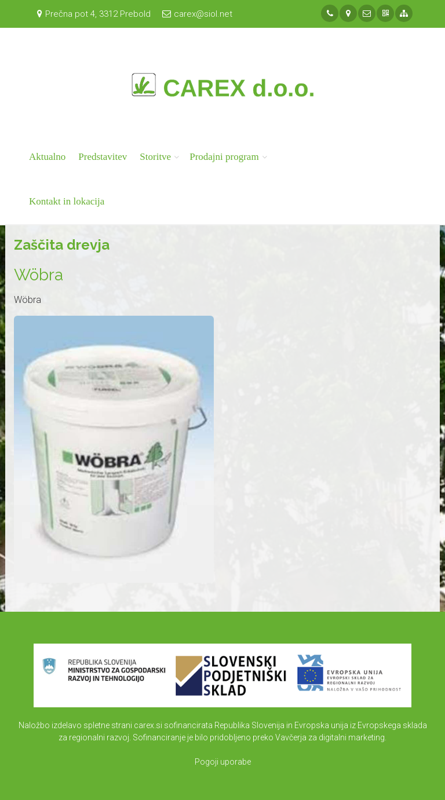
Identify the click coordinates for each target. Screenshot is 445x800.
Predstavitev (102, 156)
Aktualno (47, 156)
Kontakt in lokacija (66, 201)
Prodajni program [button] (223, 156)
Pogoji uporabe (223, 761)
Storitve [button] (155, 156)
